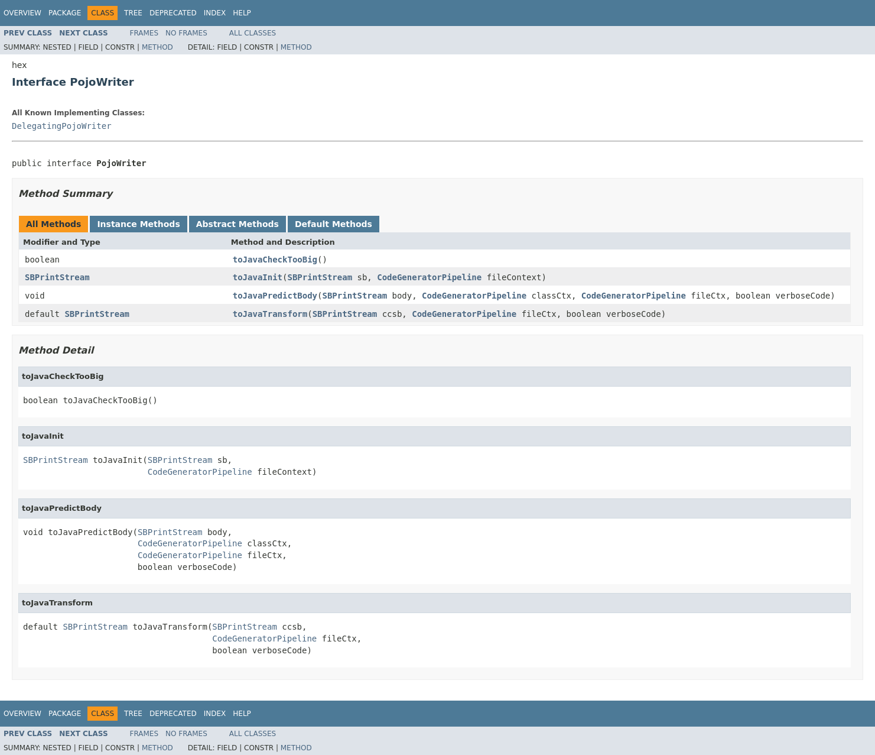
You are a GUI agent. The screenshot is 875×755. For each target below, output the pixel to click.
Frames (144, 33)
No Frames (186, 33)
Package (64, 13)
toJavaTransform (270, 314)
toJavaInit (257, 277)
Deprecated (173, 13)
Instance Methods (138, 224)
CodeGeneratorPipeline (429, 277)
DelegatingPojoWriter (62, 126)
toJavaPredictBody (275, 295)
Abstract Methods (237, 224)
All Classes (252, 33)
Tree (133, 13)
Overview (22, 13)
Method (157, 47)
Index (215, 13)
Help (242, 13)
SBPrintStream (57, 277)
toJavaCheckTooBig (275, 259)
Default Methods (333, 224)
